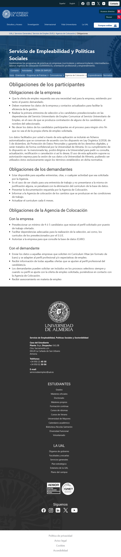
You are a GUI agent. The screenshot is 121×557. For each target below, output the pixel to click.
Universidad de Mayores (59, 418)
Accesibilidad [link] (60, 550)
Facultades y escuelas (59, 455)
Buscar (113, 17)
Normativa (107, 75)
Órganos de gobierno (59, 451)
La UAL (85, 24)
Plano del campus (59, 472)
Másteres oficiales (59, 393)
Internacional (50, 24)
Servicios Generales (23, 33)
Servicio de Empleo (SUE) (43, 33)
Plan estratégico (59, 463)
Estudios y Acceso (14, 24)
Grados (59, 389)
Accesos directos (110, 11)
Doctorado (59, 397)
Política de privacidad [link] (60, 535)
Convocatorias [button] (57, 75)
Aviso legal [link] (60, 540)
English (72, 3)
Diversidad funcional (59, 431)
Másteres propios (59, 402)
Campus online (107, 25)
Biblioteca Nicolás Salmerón (59, 426)
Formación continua (59, 406)
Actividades (27, 70)
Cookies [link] (60, 545)
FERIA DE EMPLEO (43, 70)
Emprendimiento (95, 75)
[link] (114, 3)
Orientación (20, 75)
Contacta (114, 3)
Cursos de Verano (59, 414)
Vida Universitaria (68, 24)
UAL (11, 33)
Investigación (33, 24)
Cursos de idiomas (59, 410)
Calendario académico (59, 422)
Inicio (12, 75)
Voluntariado (59, 435)
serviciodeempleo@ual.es (42, 372)
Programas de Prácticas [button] (38, 75)
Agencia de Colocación (65, 33)
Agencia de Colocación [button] (76, 75)
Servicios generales (59, 459)
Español (62, 3)
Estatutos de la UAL (59, 467)
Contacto (15, 70)
